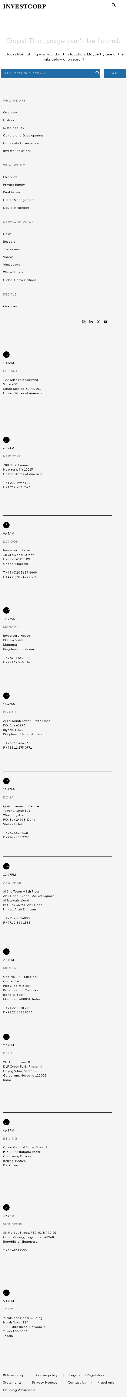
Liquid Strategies (16, 207)
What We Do (14, 165)
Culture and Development (23, 135)
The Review (11, 249)
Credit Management (19, 200)
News (7, 234)
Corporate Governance (21, 143)
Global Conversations (19, 280)
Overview (10, 112)
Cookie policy (47, 1375)
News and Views (18, 222)
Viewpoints (11, 264)
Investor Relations (17, 150)
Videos (8, 257)
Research (10, 241)
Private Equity (14, 184)
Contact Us (77, 1382)
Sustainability (13, 127)
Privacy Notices (44, 1382)
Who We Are (14, 100)
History (8, 120)
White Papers (13, 272)
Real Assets (12, 192)
